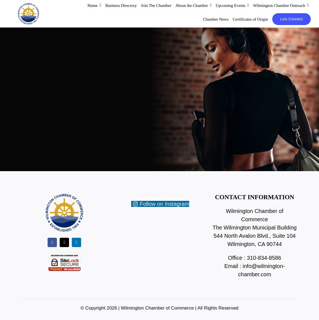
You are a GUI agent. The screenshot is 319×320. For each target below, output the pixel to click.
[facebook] (52, 242)
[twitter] (64, 242)
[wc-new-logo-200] (28, 5)
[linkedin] (76, 242)
